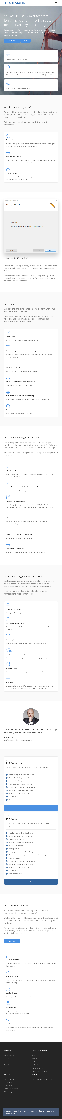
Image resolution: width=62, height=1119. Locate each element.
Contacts (7, 1065)
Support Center (9, 1079)
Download (35, 1059)
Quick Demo (8, 1086)
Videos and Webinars (11, 1089)
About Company (9, 1055)
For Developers (37, 1065)
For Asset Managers (38, 1068)
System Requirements (11, 1095)
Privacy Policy (8, 1113)
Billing (6, 1098)
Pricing (34, 1055)
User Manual (8, 1082)
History (6, 1062)
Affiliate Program (9, 1092)
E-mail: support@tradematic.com (42, 1079)
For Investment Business (40, 1071)
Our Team (7, 1059)
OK (14, 1113)
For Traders (35, 1062)
